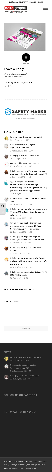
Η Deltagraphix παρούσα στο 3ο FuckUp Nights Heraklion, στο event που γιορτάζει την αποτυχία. (28, 261)
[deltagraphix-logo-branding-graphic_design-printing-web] (21, 9)
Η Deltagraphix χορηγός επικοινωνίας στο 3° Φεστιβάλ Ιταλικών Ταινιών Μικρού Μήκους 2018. (28, 212)
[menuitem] (44, 9)
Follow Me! (26, 328)
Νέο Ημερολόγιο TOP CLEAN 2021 (24, 155)
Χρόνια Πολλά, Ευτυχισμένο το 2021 (25, 163)
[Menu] (44, 9)
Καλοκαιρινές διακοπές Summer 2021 (26, 137)
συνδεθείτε (9, 86)
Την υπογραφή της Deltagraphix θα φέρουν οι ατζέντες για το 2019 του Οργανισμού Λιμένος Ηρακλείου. (25, 226)
